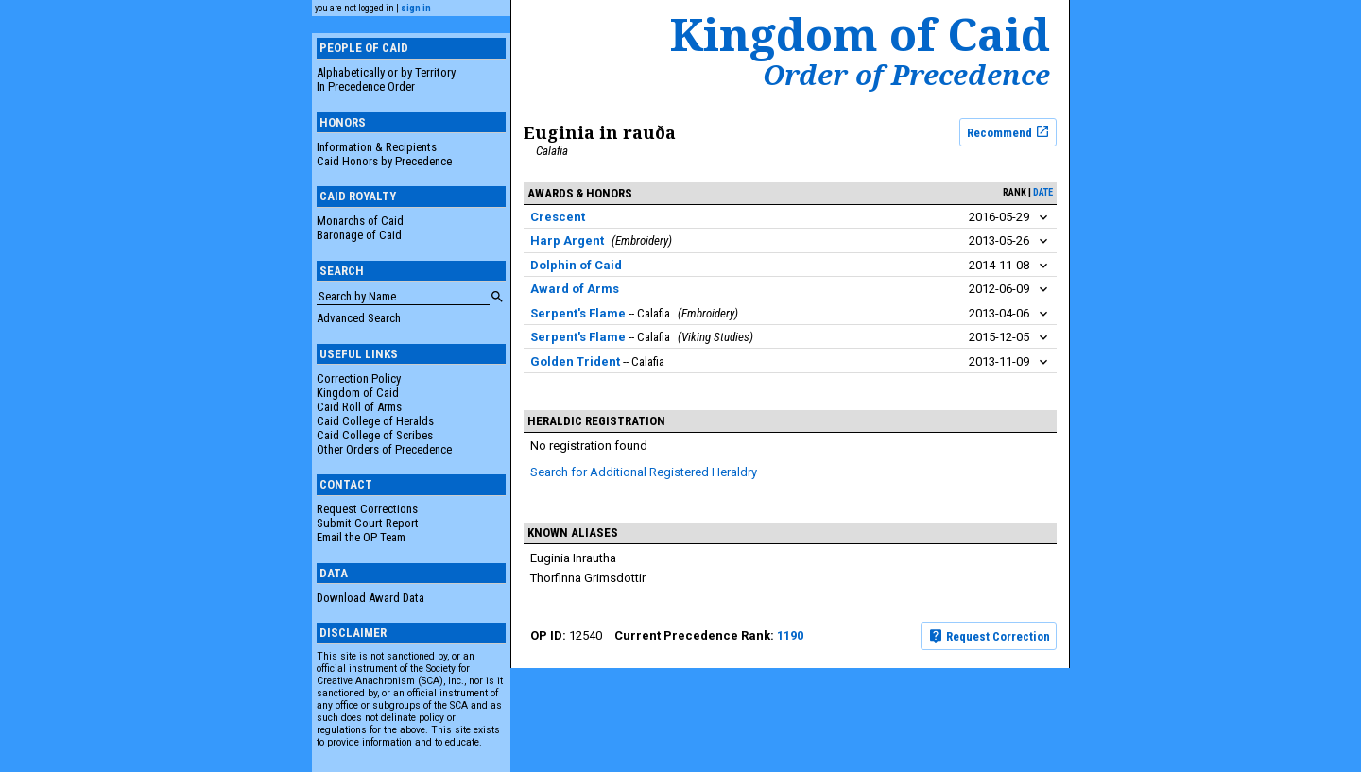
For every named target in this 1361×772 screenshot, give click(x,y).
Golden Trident (575, 361)
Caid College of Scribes (375, 435)
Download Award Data (370, 598)
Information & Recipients (377, 147)
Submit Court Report (368, 523)
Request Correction (989, 635)
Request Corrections (367, 509)
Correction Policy (359, 378)
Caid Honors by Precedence (384, 161)
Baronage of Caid (359, 235)
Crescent (557, 217)
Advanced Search (359, 318)
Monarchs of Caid (360, 221)
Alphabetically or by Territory (386, 72)
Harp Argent (567, 240)
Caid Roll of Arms (359, 407)
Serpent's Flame (578, 313)
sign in (416, 8)
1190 (790, 635)
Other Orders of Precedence (384, 449)
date (1043, 192)
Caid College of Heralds (375, 421)
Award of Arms (574, 289)
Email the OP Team (361, 537)
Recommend (1008, 131)
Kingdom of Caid (358, 393)
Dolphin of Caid (576, 265)
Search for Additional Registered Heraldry (643, 472)
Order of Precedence (906, 75)
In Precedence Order (366, 86)
